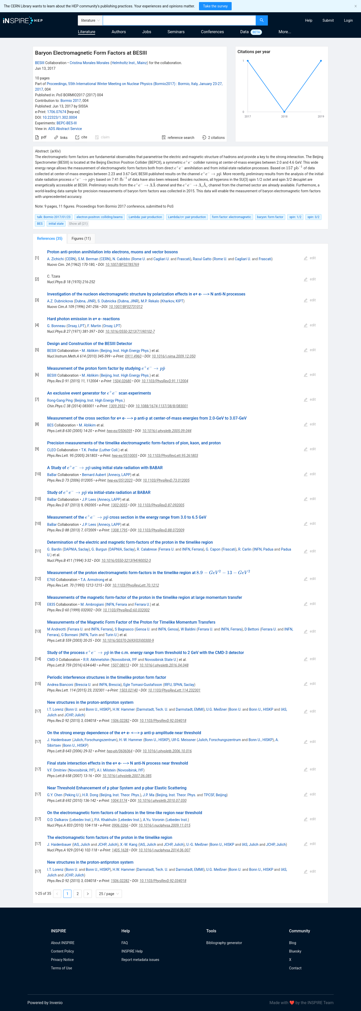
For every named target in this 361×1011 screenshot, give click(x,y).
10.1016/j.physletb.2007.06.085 (127, 776)
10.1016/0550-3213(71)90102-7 (130, 331)
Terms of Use (61, 968)
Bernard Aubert (94, 475)
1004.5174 (119, 801)
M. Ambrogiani (92, 604)
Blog (292, 943)
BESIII (39, 63)
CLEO (51, 450)
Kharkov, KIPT (172, 301)
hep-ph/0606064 (119, 751)
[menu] (315, 20)
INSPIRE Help (132, 951)
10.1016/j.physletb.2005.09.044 (166, 431)
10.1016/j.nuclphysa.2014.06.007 (164, 850)
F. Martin (94, 326)
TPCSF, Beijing (215, 795)
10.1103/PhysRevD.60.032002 (126, 610)
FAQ (124, 943)
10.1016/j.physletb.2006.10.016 (167, 751)
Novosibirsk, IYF (124, 660)
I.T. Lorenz (55, 709)
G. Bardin (54, 549)
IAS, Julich (81, 844)
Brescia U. (83, 685)
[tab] (49, 238)
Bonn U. (72, 709)
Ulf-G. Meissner (183, 740)
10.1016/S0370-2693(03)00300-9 (128, 640)
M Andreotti (56, 629)
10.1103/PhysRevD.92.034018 (163, 721)
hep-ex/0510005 (124, 456)
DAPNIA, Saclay (76, 549)
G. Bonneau (56, 326)
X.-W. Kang (128, 844)
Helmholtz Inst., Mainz (129, 63)
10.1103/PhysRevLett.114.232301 (174, 690)
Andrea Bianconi (60, 685)
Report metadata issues (140, 960)
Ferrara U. (166, 549)
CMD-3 (52, 660)
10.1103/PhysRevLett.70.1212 (135, 585)
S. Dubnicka (106, 301)
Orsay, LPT (76, 326)
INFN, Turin (89, 635)
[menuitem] (309, 20)
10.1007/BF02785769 (122, 265)
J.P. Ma (148, 795)
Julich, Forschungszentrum (94, 740)
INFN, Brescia (109, 685)
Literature (86, 31)
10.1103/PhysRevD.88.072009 (161, 530)
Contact (295, 968)
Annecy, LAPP (119, 475)
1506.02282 (120, 721)
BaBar (52, 475)
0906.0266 (120, 825)
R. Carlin (244, 549)
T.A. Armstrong (92, 580)
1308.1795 (119, 530)
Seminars (176, 31)
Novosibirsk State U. (161, 660)
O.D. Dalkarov (57, 820)
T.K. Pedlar (89, 450)
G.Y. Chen (54, 795)
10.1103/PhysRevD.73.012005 (166, 480)
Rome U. (139, 259)
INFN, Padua (263, 549)
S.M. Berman (88, 259)
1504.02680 (122, 381)
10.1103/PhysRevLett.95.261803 (172, 456)
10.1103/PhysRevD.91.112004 (165, 381)
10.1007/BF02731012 (126, 307)
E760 (51, 580)
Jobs (146, 31)
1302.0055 (119, 505)
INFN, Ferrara (192, 549)
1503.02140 (128, 690)
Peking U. (72, 795)
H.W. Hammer (124, 709)
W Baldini (188, 629)
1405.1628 (120, 850)
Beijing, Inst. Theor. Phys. (120, 795)
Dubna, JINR (85, 301)
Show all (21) (78, 223)
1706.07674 (56, 112)
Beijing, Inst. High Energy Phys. (125, 351)
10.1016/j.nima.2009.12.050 (173, 356)
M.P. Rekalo (150, 301)
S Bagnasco (124, 629)
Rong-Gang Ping (60, 400)
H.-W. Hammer (130, 740)
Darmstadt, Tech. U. (152, 709)
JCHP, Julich (74, 715)
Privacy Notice (62, 960)
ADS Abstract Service (65, 129)
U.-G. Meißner (197, 844)
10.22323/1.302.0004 (60, 117)
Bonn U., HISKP (98, 709)
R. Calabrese (147, 549)
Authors (118, 31)
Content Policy (62, 951)
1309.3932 (117, 406)
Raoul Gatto (202, 259)
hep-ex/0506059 (119, 431)
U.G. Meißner (216, 709)
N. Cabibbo (121, 259)
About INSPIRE (62, 943)
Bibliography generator (224, 943)
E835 (51, 604)
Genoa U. (143, 629)
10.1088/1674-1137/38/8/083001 (161, 406)
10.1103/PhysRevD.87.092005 (161, 505)
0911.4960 (133, 356)
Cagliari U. (161, 259)
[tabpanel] (180, 573)
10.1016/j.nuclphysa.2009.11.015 (164, 825)
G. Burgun (99, 549)
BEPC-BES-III (67, 123)
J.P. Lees (89, 499)
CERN (70, 259)
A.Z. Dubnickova (60, 301)
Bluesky (295, 951)
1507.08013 (120, 665)
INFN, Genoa (168, 629)
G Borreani (69, 635)
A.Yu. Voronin (153, 820)
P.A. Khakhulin (105, 820)
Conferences (212, 31)
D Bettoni (251, 629)
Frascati (183, 259)
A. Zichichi (55, 259)
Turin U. (111, 635)
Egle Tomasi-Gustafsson (142, 685)
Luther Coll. (110, 450)
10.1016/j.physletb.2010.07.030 (162, 801)
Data (244, 31)
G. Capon (213, 549)
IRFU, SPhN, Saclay (179, 685)
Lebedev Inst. (81, 820)
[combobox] (179, 20)
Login (348, 20)
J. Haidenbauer (59, 740)
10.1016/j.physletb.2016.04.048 (164, 665)
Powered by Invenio (45, 1002)
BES (50, 425)
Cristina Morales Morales (89, 63)
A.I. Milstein (106, 770)
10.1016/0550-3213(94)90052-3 (126, 560)
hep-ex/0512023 (120, 480)
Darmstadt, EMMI (189, 709)
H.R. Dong (90, 795)
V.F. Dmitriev (57, 770)
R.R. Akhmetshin (96, 660)
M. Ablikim (90, 351)
